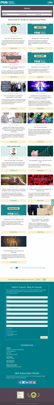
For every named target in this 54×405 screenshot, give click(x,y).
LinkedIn (8, 377)
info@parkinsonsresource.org (13, 366)
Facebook (38, 376)
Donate (38, 279)
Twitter (43, 376)
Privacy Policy (26, 403)
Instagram (23, 377)
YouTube (13, 377)
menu (50, 2)
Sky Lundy (36, 403)
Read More (13, 48)
